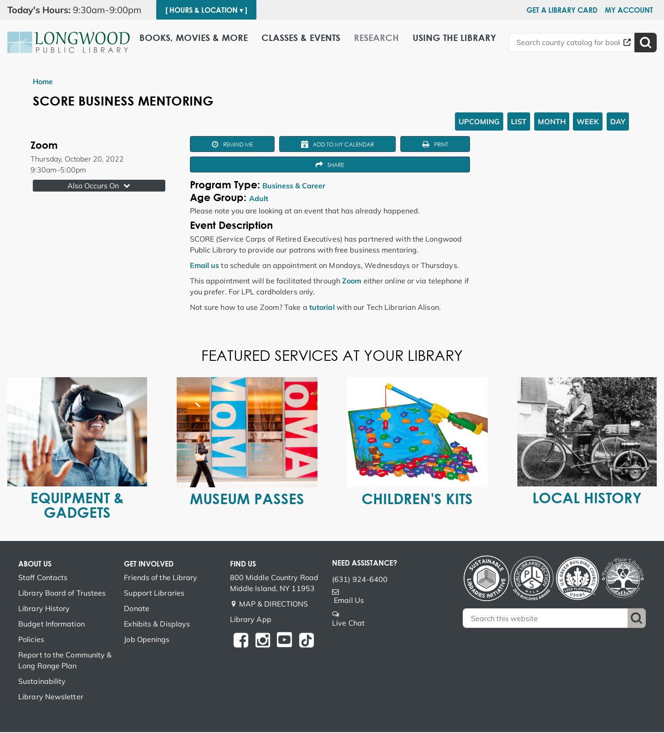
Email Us (349, 601)
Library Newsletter (50, 697)
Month (552, 121)
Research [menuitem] (376, 37)
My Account (629, 10)
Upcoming (479, 121)
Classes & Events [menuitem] (300, 37)
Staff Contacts (42, 578)
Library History (44, 609)
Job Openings (146, 640)
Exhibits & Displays (157, 624)
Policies (31, 640)
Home (43, 81)
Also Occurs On (99, 185)
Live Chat (348, 623)
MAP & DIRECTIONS (273, 604)
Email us (205, 265)
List (518, 121)
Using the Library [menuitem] (454, 37)
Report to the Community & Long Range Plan (65, 661)
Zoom (351, 281)
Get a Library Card (562, 10)
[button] (78, 10)
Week (588, 121)
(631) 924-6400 (360, 580)
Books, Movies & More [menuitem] (193, 37)
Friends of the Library (160, 578)
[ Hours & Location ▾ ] (206, 10)
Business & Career (293, 186)
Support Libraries (154, 593)
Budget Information (51, 624)
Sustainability (42, 682)
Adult (258, 199)
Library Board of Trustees (62, 593)
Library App (250, 620)
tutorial (322, 307)
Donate (136, 609)
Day (617, 121)
